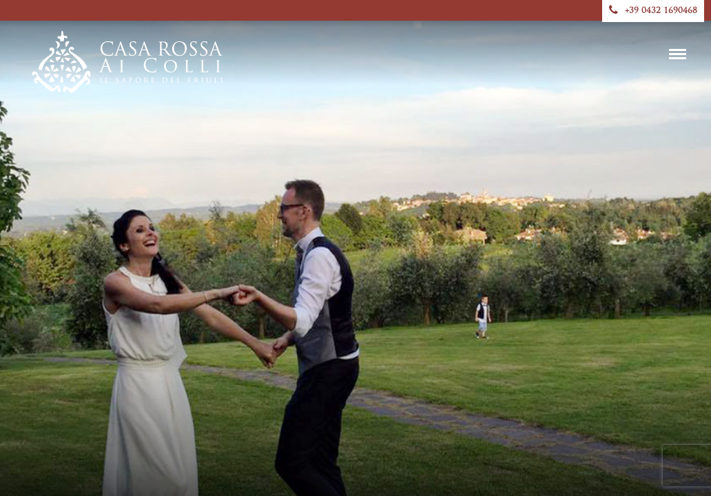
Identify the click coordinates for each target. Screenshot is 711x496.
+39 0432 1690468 (653, 11)
